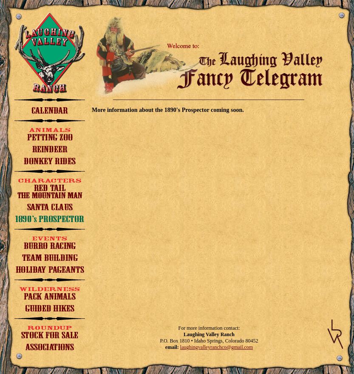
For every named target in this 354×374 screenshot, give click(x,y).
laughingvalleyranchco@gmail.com (216, 347)
